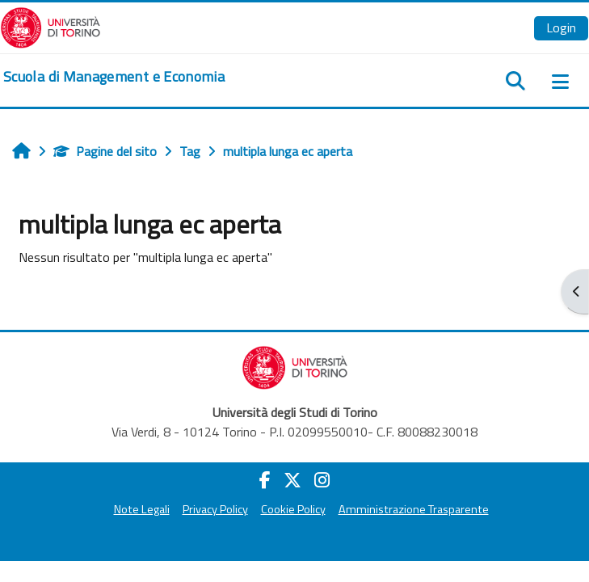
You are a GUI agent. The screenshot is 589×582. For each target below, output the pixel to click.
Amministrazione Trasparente (414, 509)
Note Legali (142, 509)
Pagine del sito (105, 151)
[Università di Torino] (50, 26)
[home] (114, 77)
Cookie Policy (293, 509)
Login (561, 27)
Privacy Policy (215, 509)
